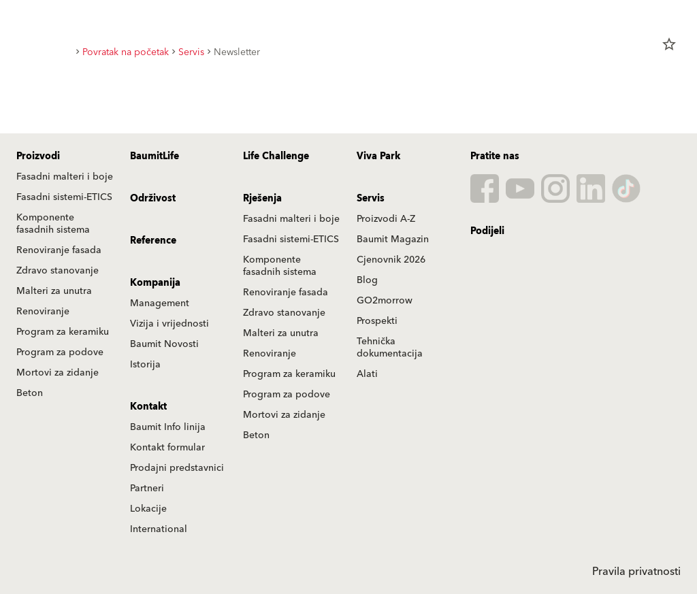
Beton (29, 393)
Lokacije (148, 509)
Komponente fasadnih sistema (53, 224)
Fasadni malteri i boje (64, 177)
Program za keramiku (62, 332)
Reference (153, 241)
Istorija (145, 365)
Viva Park (378, 156)
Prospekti (377, 321)
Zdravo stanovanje (57, 271)
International (158, 529)
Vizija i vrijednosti (169, 324)
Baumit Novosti (164, 344)
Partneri (147, 488)
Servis (371, 199)
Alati (367, 374)
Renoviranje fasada (58, 250)
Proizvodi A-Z (386, 219)
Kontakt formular (167, 448)
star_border (669, 44)
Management (159, 303)
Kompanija (155, 283)
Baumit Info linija (168, 427)
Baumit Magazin (393, 239)
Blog (367, 280)
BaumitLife (154, 156)
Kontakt (148, 407)
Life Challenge (276, 156)
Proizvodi (38, 156)
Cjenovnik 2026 (391, 260)
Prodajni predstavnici (177, 468)
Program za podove (59, 352)
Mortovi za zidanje (57, 373)
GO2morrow (384, 301)
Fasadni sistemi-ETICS (64, 197)
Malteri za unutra (54, 291)
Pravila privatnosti (636, 571)
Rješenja (262, 199)
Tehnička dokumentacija (390, 347)
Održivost (153, 199)
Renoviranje (42, 311)
